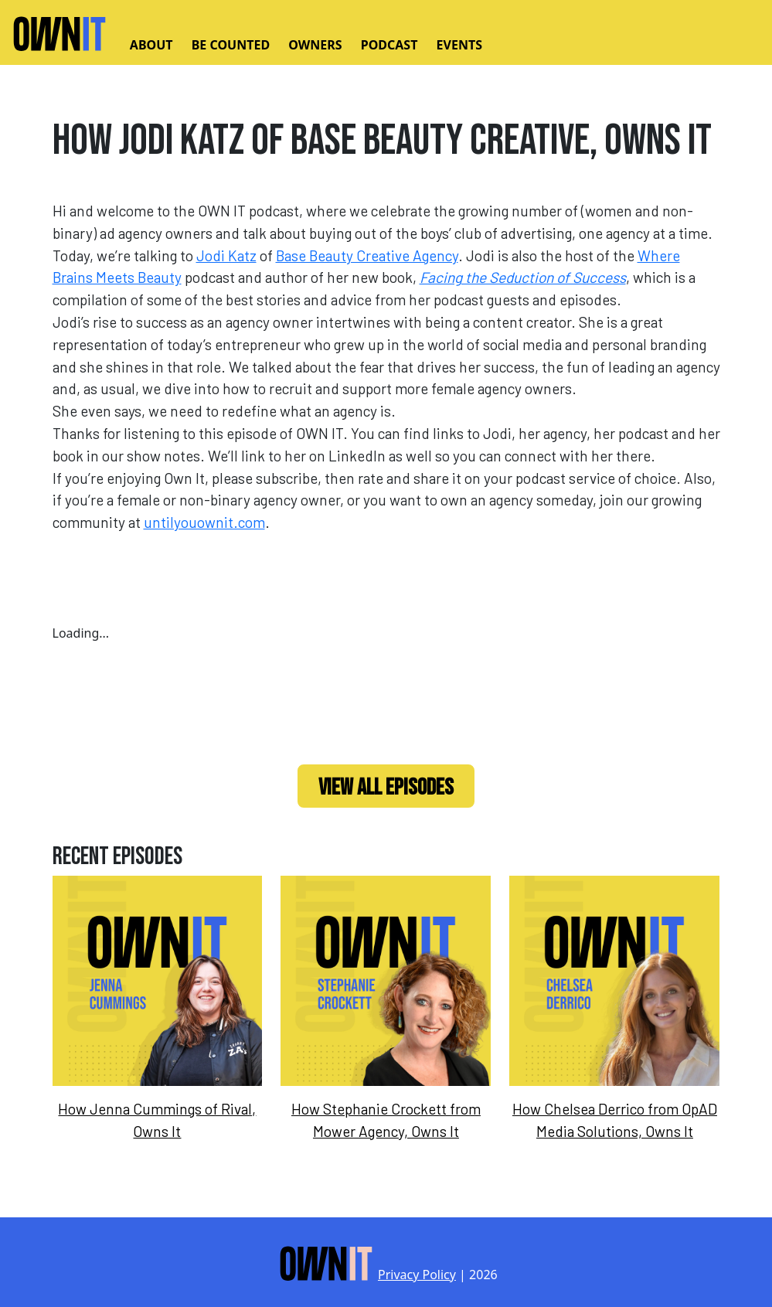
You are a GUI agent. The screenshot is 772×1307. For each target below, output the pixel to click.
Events (459, 44)
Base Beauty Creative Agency (367, 255)
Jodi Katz (226, 255)
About (151, 44)
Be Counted (231, 44)
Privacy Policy (417, 1274)
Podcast (389, 44)
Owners (315, 44)
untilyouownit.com (204, 522)
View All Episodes (386, 788)
